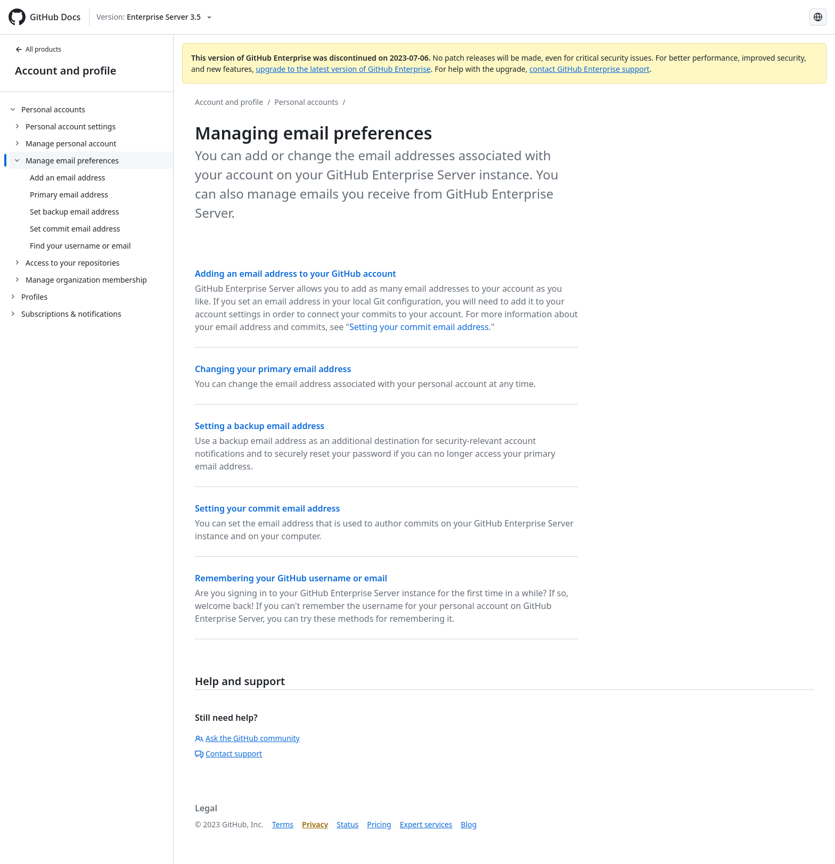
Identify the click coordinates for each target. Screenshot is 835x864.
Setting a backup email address (259, 426)
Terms (282, 824)
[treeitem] (91, 194)
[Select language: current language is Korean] (817, 17)
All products (38, 49)
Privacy (315, 824)
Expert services (426, 824)
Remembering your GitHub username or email (291, 578)
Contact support (228, 753)
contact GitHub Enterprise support (589, 69)
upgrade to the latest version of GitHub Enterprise (343, 69)
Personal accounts (306, 102)
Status (347, 824)
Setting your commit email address (419, 327)
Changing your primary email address (273, 369)
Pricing (379, 824)
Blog (469, 824)
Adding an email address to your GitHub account (295, 273)
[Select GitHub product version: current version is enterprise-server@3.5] (153, 17)
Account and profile (65, 70)
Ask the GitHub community (247, 738)
